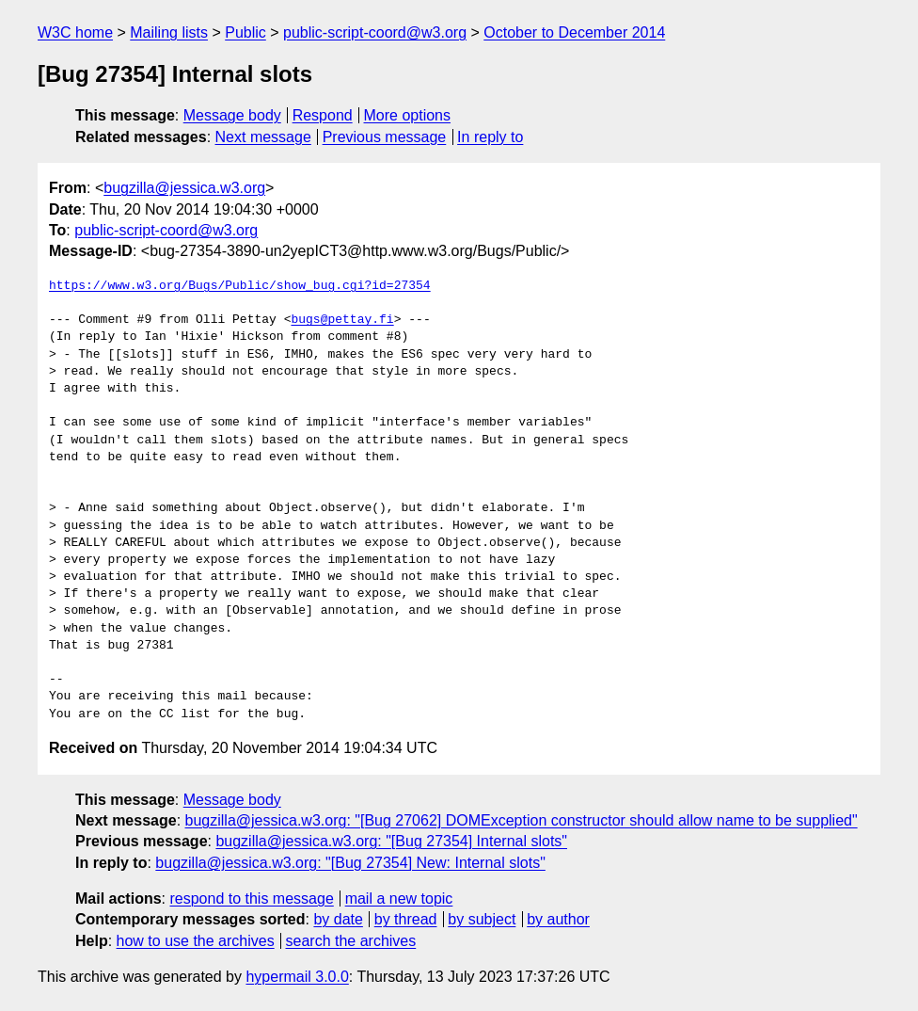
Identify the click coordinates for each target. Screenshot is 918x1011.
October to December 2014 (574, 32)
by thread (405, 919)
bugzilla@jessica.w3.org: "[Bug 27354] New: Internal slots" (350, 863)
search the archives (351, 941)
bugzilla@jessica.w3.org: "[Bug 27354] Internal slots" (391, 841)
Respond (323, 115)
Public (245, 32)
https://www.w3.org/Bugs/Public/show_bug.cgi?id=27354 (240, 286)
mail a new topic (399, 899)
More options (407, 115)
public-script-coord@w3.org (375, 32)
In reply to (490, 137)
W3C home (75, 32)
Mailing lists (169, 32)
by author (558, 919)
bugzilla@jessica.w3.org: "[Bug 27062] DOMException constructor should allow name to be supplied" (521, 820)
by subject (481, 919)
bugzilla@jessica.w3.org (184, 188)
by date (337, 919)
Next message (263, 137)
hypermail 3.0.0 (296, 977)
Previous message (385, 137)
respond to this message (251, 899)
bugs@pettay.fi (342, 320)
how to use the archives (196, 941)
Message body (232, 115)
